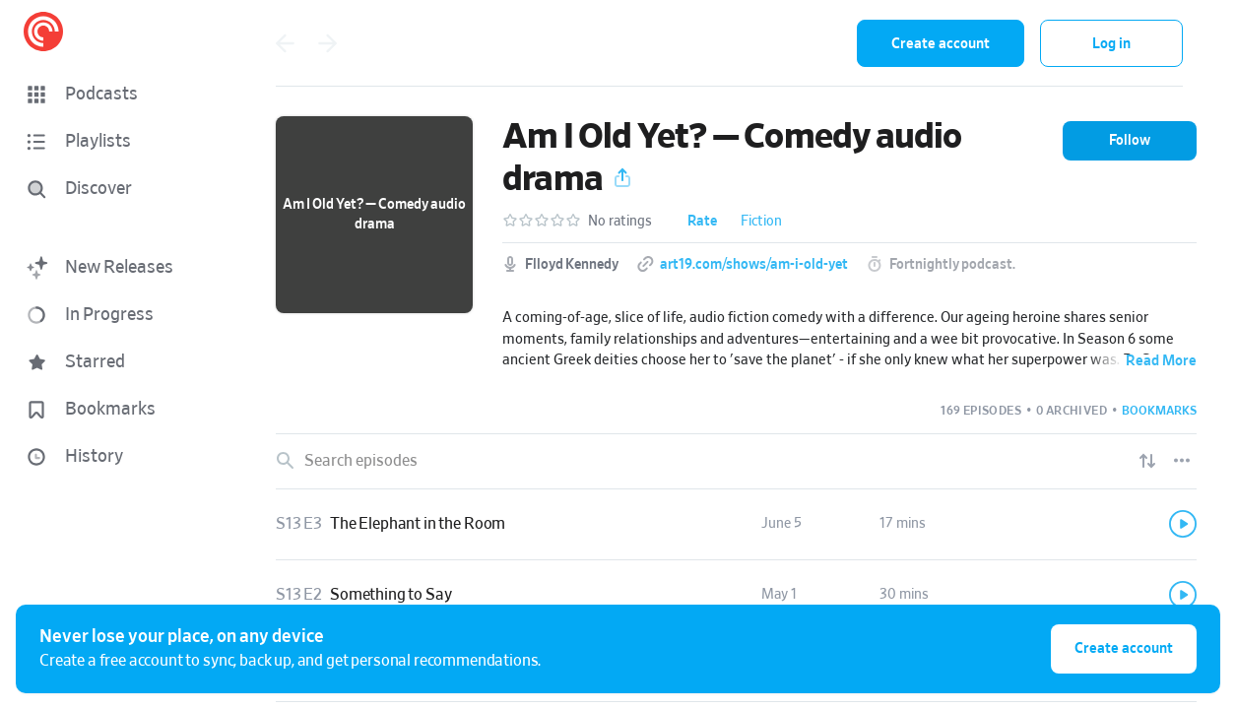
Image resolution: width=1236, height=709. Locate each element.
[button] (118, 94)
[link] (736, 524)
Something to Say (390, 595)
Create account (940, 43)
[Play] (1183, 524)
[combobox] (713, 43)
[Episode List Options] (1182, 461)
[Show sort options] (1147, 461)
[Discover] (114, 189)
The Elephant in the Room (417, 524)
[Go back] (284, 43)
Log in (1111, 43)
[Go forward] (328, 43)
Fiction (761, 221)
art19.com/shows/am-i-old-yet (754, 265)
